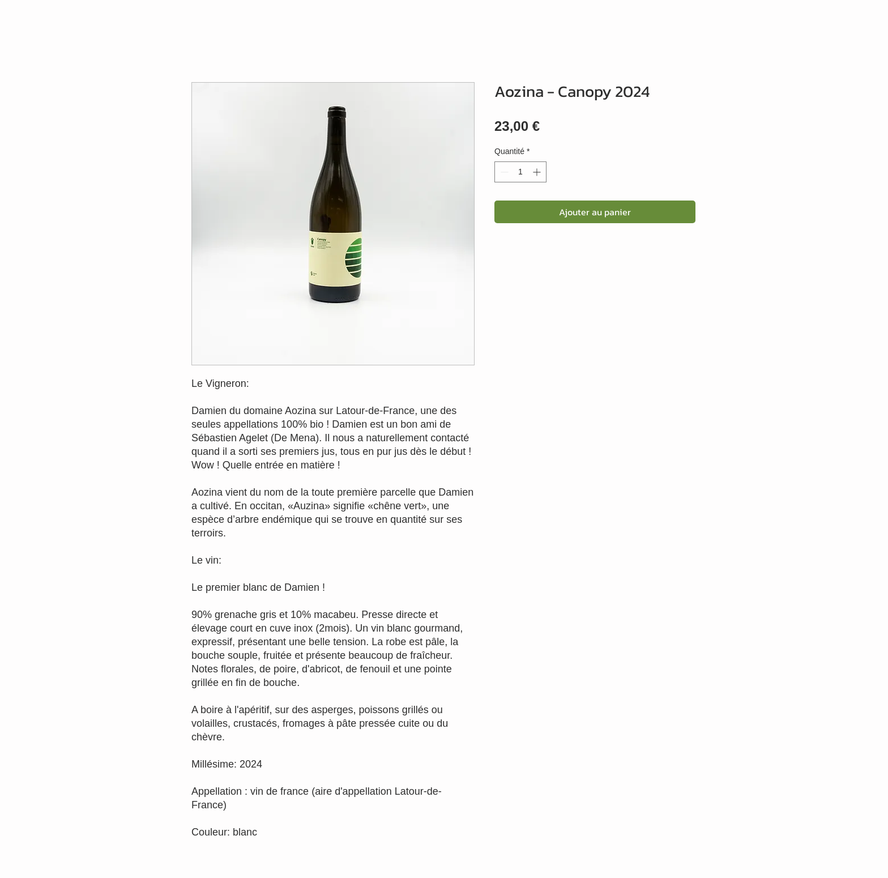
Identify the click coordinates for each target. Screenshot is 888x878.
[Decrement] (503, 172)
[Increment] (538, 172)
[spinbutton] (520, 172)
